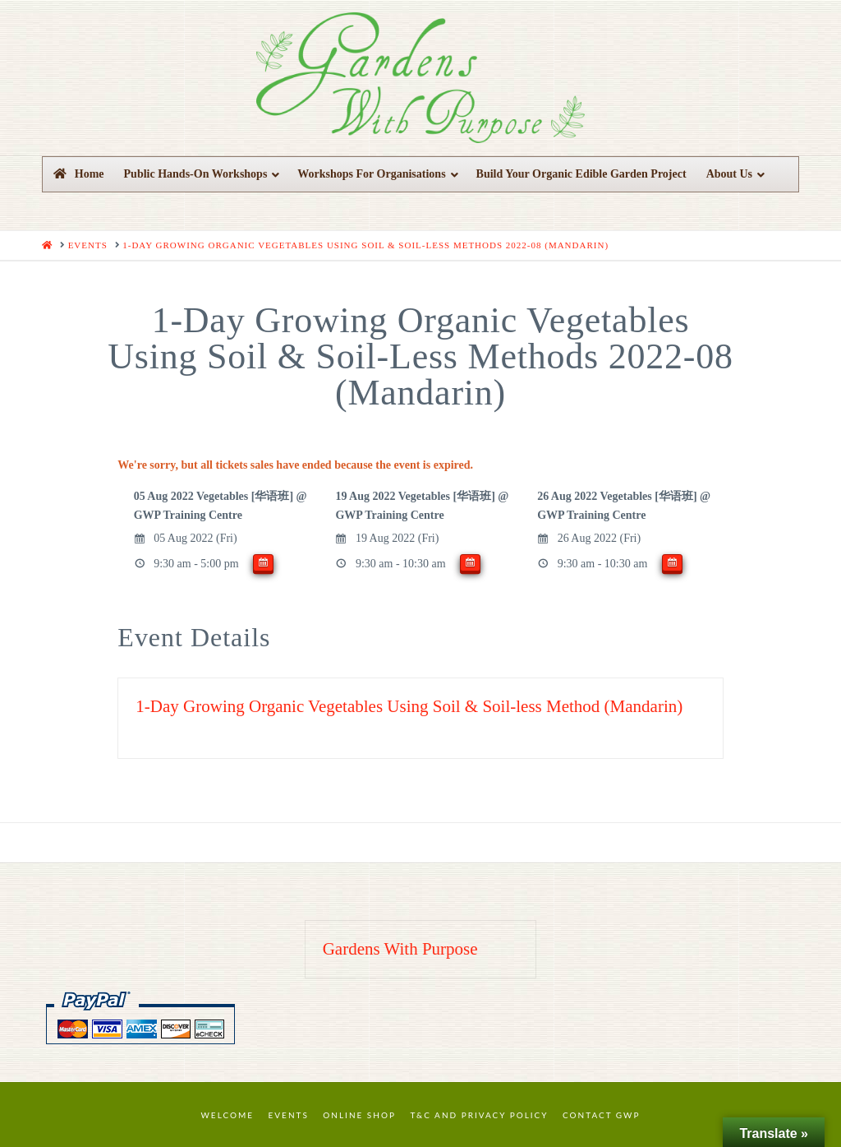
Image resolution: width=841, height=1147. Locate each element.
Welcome (228, 1115)
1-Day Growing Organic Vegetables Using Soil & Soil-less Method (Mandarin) (409, 706)
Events (289, 1115)
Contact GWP (601, 1115)
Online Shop (359, 1115)
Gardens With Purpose (400, 949)
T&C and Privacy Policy (479, 1115)
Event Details (193, 637)
